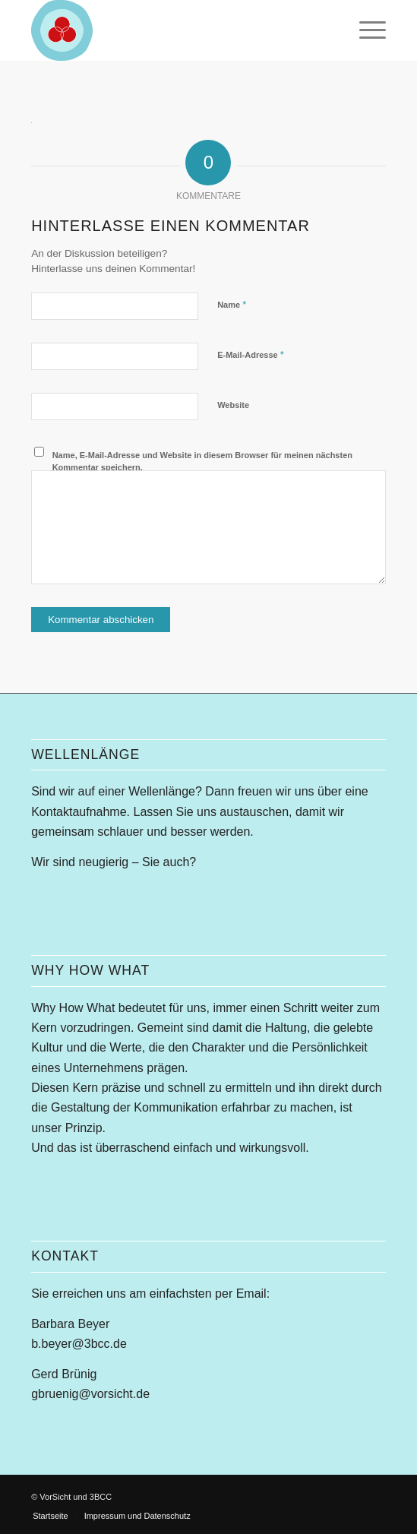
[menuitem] (365, 30)
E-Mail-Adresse (250, 354)
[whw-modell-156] (172, 30)
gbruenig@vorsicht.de (90, 1393)
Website (233, 405)
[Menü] (365, 30)
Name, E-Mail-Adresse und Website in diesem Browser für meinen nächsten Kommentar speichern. (202, 462)
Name (231, 304)
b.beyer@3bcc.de (79, 1343)
